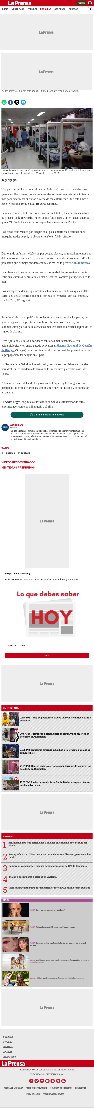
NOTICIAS (8, 1036)
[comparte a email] (23, 102)
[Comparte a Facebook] (10, 102)
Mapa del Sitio (33, 1094)
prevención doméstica (76, 262)
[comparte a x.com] (16, 102)
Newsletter (80, 1088)
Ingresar (81, 3)
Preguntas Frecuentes (53, 1094)
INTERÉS (7, 1041)
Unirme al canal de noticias (49, 415)
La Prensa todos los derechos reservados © (47, 1069)
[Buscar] (90, 9)
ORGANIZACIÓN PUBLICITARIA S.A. (47, 1074)
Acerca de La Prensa (13, 1088)
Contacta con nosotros (61, 1088)
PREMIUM (8, 1046)
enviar (47, 655)
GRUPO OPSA (9, 1056)
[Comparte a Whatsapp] (4, 102)
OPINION (7, 1051)
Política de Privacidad (36, 1088)
